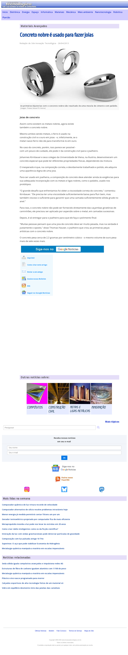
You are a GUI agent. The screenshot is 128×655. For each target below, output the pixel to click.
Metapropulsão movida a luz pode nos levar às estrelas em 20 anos (34, 524)
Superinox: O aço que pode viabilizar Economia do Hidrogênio (31, 543)
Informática (47, 12)
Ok (64, 458)
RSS (28, 286)
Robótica (117, 12)
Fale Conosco (61, 631)
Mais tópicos (112, 421)
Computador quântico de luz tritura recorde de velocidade (29, 504)
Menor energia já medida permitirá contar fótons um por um (31, 514)
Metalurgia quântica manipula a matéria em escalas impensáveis (33, 548)
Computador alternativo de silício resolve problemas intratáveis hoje (35, 509)
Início (5, 12)
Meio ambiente (85, 12)
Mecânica (71, 12)
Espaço (35, 12)
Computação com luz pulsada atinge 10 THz (23, 538)
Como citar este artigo (37, 265)
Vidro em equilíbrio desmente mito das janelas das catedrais (31, 588)
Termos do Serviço (75, 631)
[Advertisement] (99, 130)
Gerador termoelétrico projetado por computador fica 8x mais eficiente (36, 519)
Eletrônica (15, 12)
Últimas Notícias (40, 631)
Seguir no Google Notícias (38, 293)
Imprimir (31, 258)
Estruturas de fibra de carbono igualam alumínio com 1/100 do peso (34, 568)
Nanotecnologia (103, 12)
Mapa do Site (89, 631)
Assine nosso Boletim (36, 279)
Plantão (6, 17)
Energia (25, 12)
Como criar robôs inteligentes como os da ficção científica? (30, 529)
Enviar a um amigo (35, 272)
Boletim (51, 631)
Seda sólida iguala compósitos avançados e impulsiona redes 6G (32, 563)
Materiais (59, 12)
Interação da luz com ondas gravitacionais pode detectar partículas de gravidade (41, 533)
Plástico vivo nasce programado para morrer (23, 578)
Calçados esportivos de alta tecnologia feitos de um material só (32, 583)
